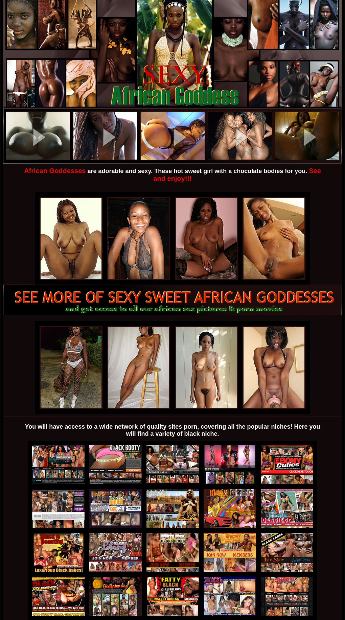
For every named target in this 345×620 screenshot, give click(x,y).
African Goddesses (55, 170)
